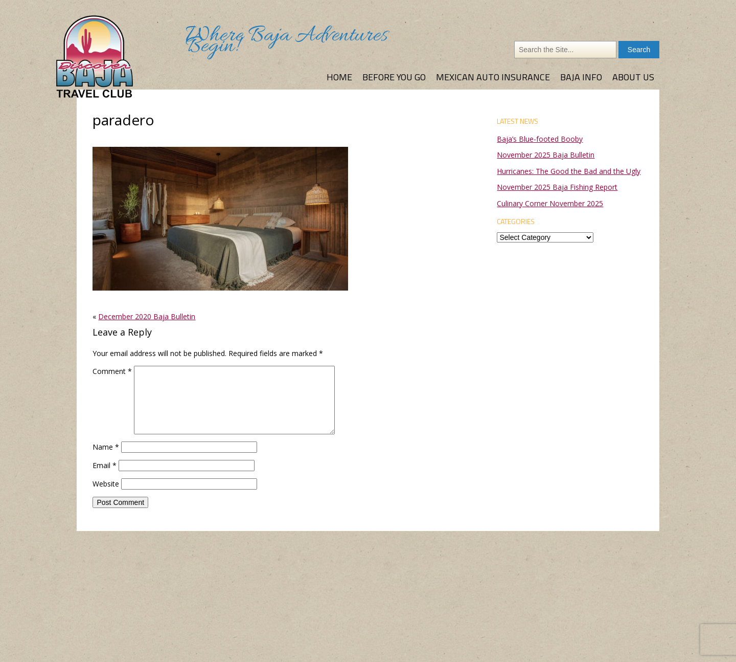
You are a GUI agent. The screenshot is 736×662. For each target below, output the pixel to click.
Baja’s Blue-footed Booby (540, 139)
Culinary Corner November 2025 (550, 203)
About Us (633, 77)
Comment (112, 371)
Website (106, 484)
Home (339, 77)
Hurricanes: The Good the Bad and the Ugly (568, 171)
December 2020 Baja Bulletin (146, 316)
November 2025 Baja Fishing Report (557, 187)
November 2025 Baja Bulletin (545, 155)
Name (106, 447)
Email (105, 465)
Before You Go (394, 77)
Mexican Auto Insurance (493, 77)
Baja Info (581, 77)
